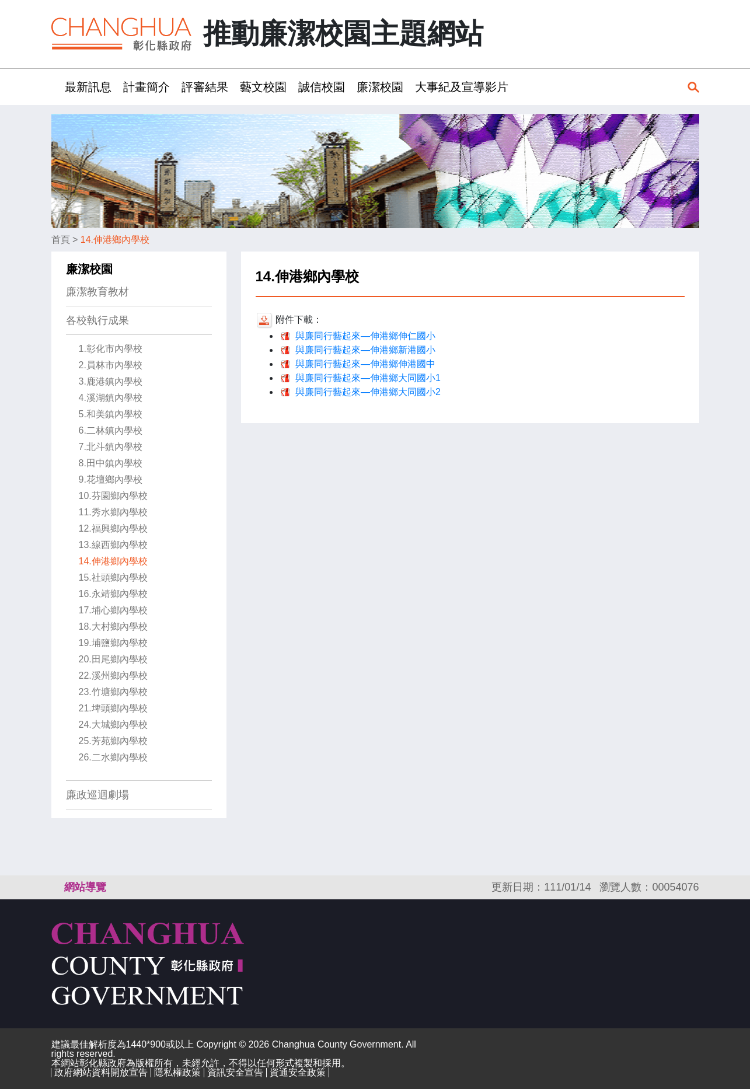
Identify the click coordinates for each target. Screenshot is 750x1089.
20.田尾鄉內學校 (113, 659)
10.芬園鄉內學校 (113, 496)
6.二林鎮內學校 (110, 430)
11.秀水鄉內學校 (113, 512)
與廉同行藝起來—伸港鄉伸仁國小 (365, 336)
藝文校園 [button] (263, 87)
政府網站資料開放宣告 (101, 1072)
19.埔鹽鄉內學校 (113, 643)
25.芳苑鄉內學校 (113, 741)
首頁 (60, 240)
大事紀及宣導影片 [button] (461, 87)
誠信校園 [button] (321, 87)
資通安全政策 (298, 1072)
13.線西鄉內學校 (113, 545)
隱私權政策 (177, 1072)
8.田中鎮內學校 (110, 463)
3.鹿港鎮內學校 (110, 381)
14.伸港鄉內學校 (115, 240)
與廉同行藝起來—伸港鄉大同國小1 (368, 378)
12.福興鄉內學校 (113, 528)
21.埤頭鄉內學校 (113, 708)
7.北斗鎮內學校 (110, 447)
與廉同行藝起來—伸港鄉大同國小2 (368, 392)
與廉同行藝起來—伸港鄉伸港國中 (365, 364)
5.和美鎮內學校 (110, 414)
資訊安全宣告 (235, 1072)
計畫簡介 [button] (146, 87)
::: (55, 87)
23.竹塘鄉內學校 (113, 692)
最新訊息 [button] (88, 87)
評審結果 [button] (205, 87)
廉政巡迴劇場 (97, 795)
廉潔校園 (89, 269)
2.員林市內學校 (110, 365)
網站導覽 (85, 887)
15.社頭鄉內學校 (113, 577)
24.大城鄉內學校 (113, 725)
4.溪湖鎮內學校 (110, 398)
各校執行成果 (97, 320)
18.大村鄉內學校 (113, 626)
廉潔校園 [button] (380, 87)
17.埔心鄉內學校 (113, 610)
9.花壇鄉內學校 (110, 479)
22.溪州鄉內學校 (113, 675)
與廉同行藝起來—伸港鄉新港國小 (365, 350)
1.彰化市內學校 (110, 349)
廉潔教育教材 (97, 292)
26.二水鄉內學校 (113, 757)
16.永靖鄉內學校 (113, 594)
